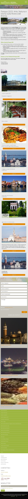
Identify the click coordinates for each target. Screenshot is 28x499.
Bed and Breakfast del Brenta (5, 432)
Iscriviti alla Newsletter (5, 309)
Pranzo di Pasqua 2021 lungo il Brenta (9, 143)
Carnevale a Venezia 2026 (5, 419)
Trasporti (2, 456)
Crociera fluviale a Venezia (5, 445)
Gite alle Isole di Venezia (4, 441)
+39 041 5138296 (4, 472)
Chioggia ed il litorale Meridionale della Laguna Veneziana (13, 167)
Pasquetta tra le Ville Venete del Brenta (9, 91)
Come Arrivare (3, 460)
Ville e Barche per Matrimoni (5, 428)
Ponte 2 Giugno (3, 421)
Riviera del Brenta (4, 459)
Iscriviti (3, 490)
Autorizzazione (3, 464)
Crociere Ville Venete (4, 412)
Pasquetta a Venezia (6, 269)
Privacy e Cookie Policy (4, 462)
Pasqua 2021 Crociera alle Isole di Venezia (10, 192)
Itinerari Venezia (3, 443)
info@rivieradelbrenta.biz (6, 476)
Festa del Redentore (4, 410)
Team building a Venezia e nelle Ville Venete (7, 449)
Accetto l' (7, 307)
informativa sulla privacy (9, 307)
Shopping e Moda (4, 457)
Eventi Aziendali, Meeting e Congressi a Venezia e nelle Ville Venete (11, 423)
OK (16, 496)
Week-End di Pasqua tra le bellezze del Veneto (11, 243)
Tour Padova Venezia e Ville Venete (9, 217)
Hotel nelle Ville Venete (4, 434)
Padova (2, 452)
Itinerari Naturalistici (4, 447)
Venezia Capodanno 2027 (4, 417)
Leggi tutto (14, 99)
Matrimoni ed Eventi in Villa (5, 425)
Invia (24, 312)
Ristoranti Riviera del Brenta (5, 430)
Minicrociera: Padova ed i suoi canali (9, 118)
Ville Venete (2, 436)
